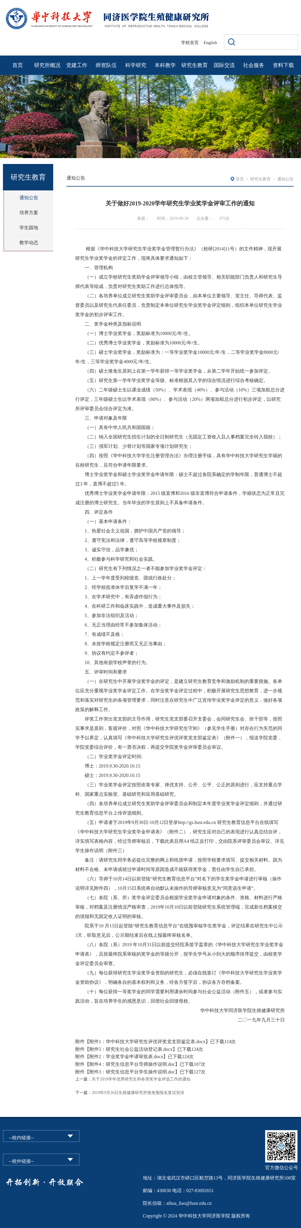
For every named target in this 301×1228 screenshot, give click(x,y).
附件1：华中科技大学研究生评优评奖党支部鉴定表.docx (147, 1041)
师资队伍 (106, 65)
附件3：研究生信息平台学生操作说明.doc (132, 1071)
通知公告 (28, 197)
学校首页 (190, 42)
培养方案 (28, 212)
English (210, 42)
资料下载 (283, 65)
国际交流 (224, 65)
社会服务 (253, 65)
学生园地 (28, 227)
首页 (17, 65)
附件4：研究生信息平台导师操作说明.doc (132, 1064)
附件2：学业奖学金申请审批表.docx (126, 1056)
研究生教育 (194, 65)
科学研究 (135, 65)
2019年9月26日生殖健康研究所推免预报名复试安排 (138, 1092)
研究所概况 (47, 65)
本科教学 (165, 65)
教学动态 (28, 242)
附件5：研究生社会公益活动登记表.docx (131, 1049)
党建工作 (76, 65)
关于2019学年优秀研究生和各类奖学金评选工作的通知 (141, 1079)
